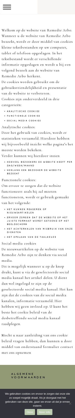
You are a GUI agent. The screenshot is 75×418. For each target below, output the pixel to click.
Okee (30, 412)
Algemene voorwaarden (28, 375)
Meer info (44, 412)
